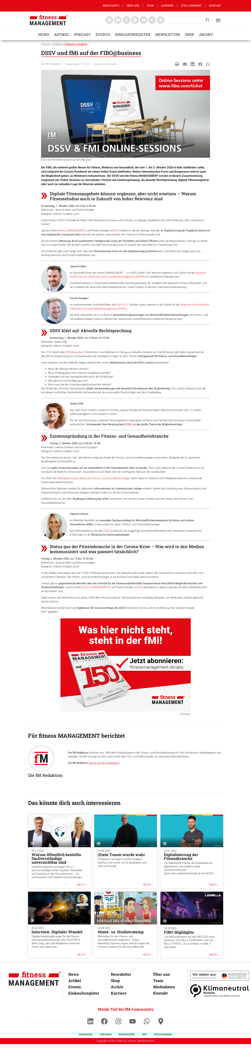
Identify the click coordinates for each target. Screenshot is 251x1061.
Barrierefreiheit (127, 1051)
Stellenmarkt (191, 5)
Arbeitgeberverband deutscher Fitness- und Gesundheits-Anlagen (94, 491)
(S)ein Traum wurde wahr (121, 872)
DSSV (114, 230)
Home (45, 44)
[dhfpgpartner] (219, 993)
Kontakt (215, 5)
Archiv (206, 34)
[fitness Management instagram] (126, 20)
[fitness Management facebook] (118, 20)
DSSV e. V (148, 304)
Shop (189, 34)
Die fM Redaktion (51, 64)
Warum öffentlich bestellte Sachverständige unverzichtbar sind (56, 876)
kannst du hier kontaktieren (104, 780)
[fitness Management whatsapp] (152, 20)
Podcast (82, 34)
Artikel (61, 34)
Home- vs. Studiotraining (121, 949)
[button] (177, 64)
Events (103, 34)
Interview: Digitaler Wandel (57, 949)
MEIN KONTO (111, 5)
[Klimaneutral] (219, 1008)
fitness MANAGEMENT (72, 230)
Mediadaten (164, 1004)
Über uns (132, 5)
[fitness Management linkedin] (109, 20)
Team (150, 5)
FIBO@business (75, 356)
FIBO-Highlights (179, 949)
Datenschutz (86, 1051)
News (43, 34)
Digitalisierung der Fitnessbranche (181, 874)
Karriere (167, 5)
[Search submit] (207, 20)
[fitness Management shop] (218, 20)
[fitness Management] (35, 996)
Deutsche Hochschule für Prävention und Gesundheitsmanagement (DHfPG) (139, 308)
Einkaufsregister (132, 34)
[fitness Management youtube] (143, 20)
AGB (144, 1051)
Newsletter (167, 34)
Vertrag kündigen (163, 1051)
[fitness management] (49, 20)
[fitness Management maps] (160, 20)
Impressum (106, 1051)
